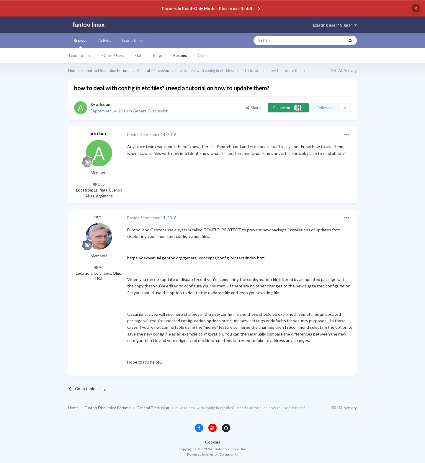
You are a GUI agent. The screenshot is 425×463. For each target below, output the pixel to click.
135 (99, 184)
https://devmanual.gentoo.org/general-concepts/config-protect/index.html (196, 257)
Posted (151, 134)
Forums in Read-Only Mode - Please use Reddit (208, 8)
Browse (80, 43)
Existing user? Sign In (335, 25)
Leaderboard (80, 55)
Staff (139, 55)
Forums (180, 55)
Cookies (212, 441)
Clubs (202, 55)
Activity (105, 40)
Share (253, 107)
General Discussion (151, 110)
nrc (97, 216)
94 (99, 267)
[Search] (287, 40)
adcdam (104, 104)
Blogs (158, 55)
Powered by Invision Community (212, 454)
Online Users (113, 55)
